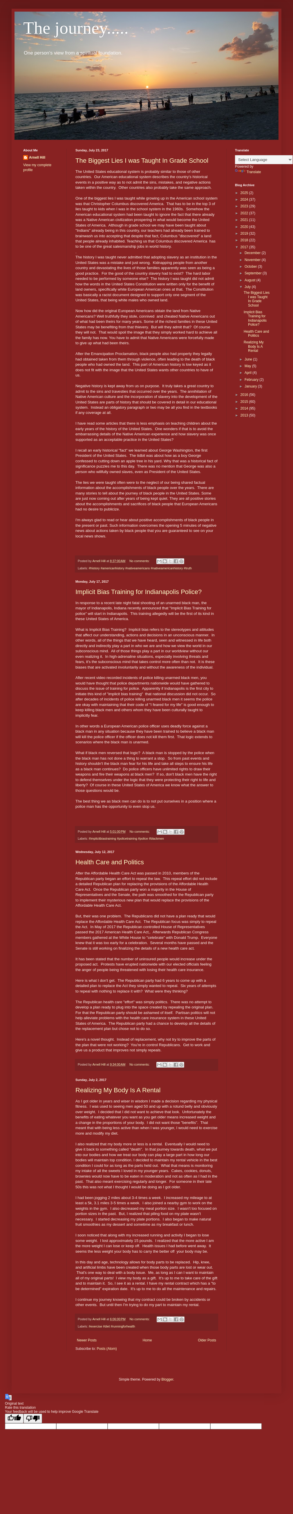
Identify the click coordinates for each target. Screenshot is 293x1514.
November (253, 260)
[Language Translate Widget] (264, 159)
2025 (244, 193)
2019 (244, 233)
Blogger (167, 1379)
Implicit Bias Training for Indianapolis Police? (138, 591)
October (251, 267)
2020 (244, 227)
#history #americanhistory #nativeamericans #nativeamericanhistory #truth (140, 568)
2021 (244, 220)
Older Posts (207, 1340)
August (250, 280)
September (254, 273)
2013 (244, 415)
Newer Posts (87, 1340)
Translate (248, 172)
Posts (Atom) (107, 1349)
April (248, 373)
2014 (244, 408)
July (248, 287)
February (252, 380)
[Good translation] (14, 1418)
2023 (244, 206)
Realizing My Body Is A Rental (117, 1090)
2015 (244, 402)
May (248, 366)
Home (147, 1340)
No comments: (140, 561)
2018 (244, 240)
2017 (244, 247)
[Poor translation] (32, 1418)
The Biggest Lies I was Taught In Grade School (141, 160)
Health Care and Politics (109, 862)
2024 (244, 200)
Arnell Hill (37, 157)
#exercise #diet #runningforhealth (112, 1326)
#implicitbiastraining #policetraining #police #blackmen (126, 838)
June (249, 359)
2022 (244, 213)
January (251, 386)
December (253, 253)
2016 (244, 395)
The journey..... (76, 27)
